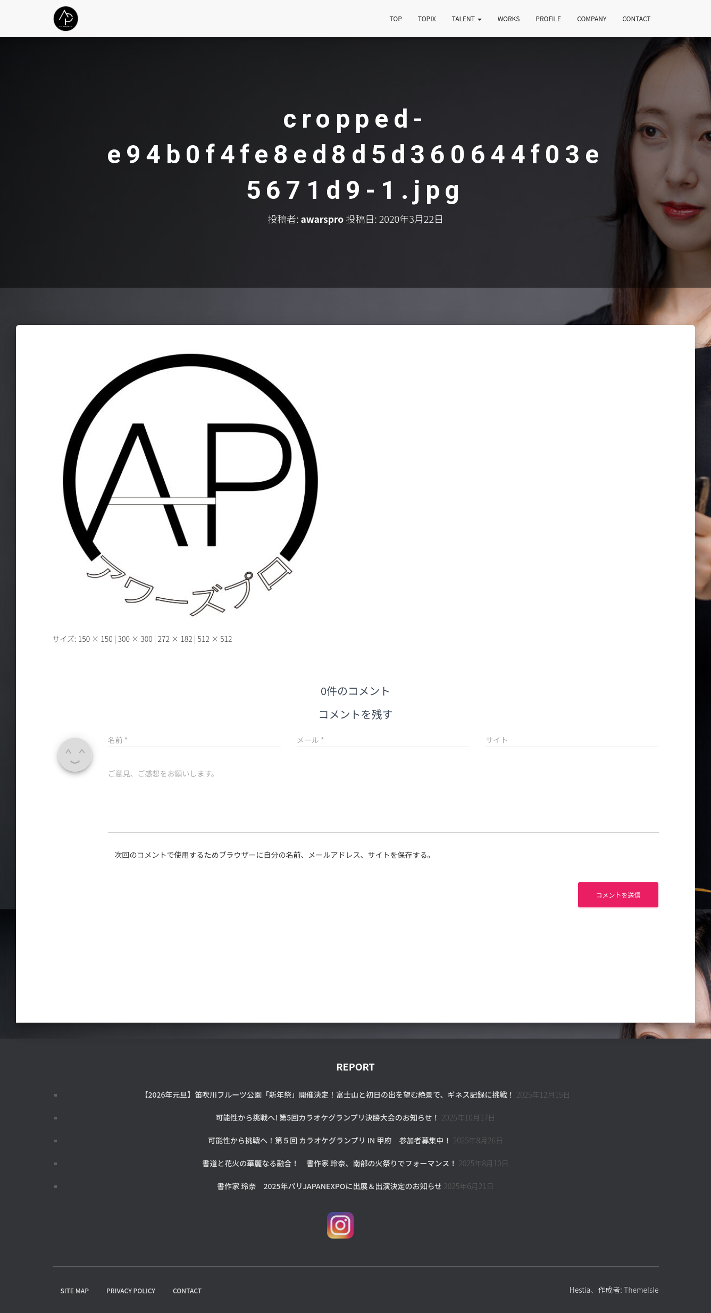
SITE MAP (75, 1290)
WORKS (509, 18)
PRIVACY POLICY (130, 1290)
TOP (396, 18)
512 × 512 (214, 638)
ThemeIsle (641, 1289)
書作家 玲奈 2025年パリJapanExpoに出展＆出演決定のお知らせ (329, 1186)
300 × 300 (135, 638)
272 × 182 (175, 638)
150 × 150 (95, 638)
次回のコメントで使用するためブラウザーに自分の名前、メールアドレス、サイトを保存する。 (275, 854)
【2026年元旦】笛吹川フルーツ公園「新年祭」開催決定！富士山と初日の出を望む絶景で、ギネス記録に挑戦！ (327, 1094)
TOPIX (427, 18)
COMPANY (591, 18)
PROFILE (548, 18)
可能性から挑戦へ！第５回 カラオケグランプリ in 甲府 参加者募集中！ (329, 1140)
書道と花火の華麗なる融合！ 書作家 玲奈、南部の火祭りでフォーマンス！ (329, 1163)
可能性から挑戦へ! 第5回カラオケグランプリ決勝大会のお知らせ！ (327, 1117)
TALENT (467, 18)
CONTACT (636, 18)
